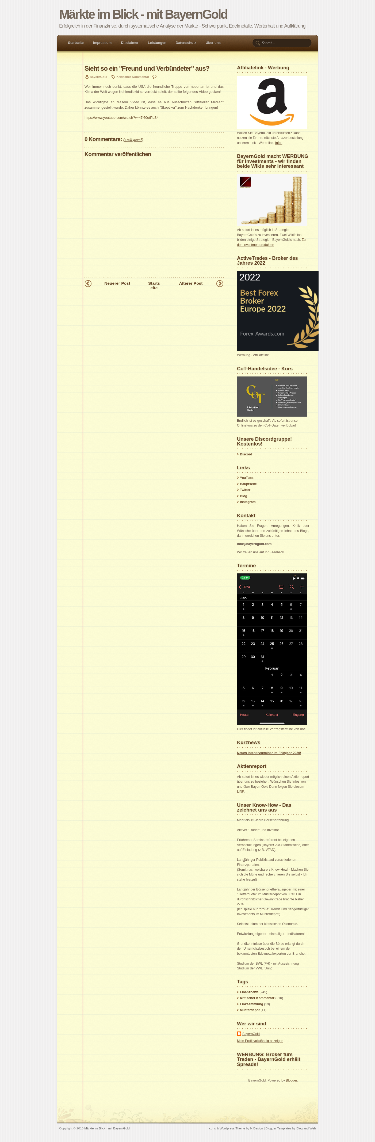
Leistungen (157, 43)
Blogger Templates (278, 1128)
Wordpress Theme (232, 1128)
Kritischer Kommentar (132, 76)
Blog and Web (306, 1128)
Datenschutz (186, 43)
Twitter (245, 490)
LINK (240, 791)
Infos (278, 143)
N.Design (256, 1128)
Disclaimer (130, 43)
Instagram (248, 502)
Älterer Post (190, 283)
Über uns (213, 43)
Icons (212, 1128)
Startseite (76, 43)
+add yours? (133, 140)
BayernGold (251, 1034)
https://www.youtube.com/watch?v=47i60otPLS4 (122, 118)
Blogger (291, 1080)
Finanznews (249, 992)
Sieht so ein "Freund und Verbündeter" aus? (147, 68)
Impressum (102, 43)
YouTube (247, 478)
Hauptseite (248, 484)
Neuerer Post (117, 283)
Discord (246, 454)
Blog (243, 496)
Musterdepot (250, 1010)
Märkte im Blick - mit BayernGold (143, 14)
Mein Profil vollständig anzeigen (260, 1041)
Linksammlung (251, 1004)
